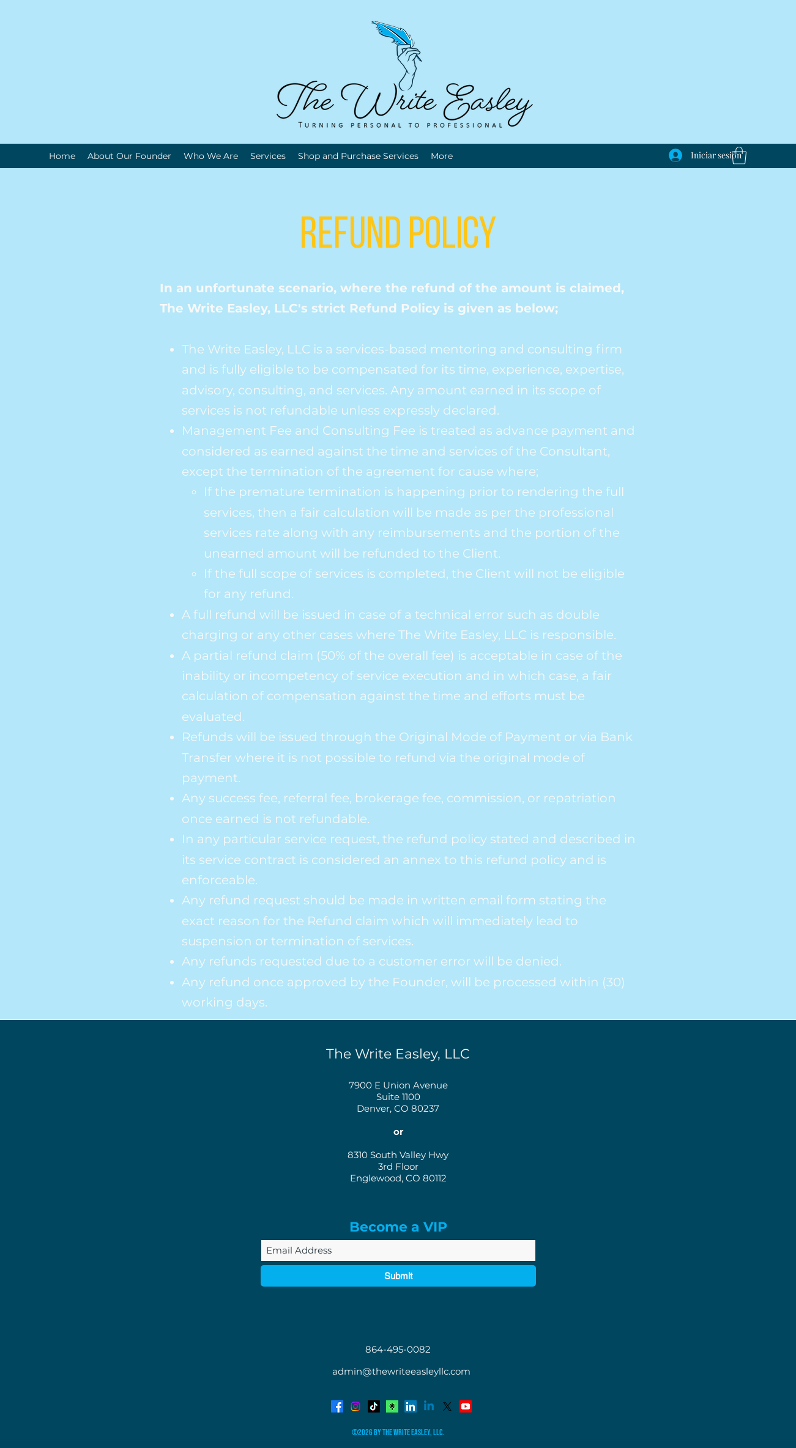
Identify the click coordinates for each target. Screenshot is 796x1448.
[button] (739, 155)
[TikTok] (374, 1406)
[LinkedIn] (410, 1406)
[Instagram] (355, 1406)
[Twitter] (447, 1406)
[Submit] (398, 1276)
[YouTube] (465, 1406)
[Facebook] (337, 1406)
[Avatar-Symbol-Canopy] (392, 1406)
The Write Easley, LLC (398, 1054)
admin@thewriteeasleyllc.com (401, 1371)
